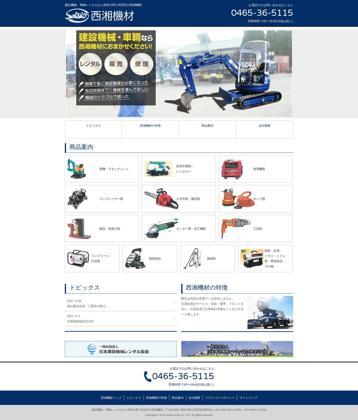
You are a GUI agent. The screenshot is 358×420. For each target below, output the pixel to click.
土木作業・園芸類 (188, 199)
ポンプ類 (259, 199)
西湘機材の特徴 (150, 125)
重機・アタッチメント (114, 169)
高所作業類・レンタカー (185, 168)
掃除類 (211, 258)
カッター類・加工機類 (191, 228)
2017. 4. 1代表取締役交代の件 (80, 318)
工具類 (257, 228)
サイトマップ (248, 397)
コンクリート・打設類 (101, 258)
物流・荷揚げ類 (109, 228)
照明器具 (155, 258)
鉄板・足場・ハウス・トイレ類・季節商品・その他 (275, 258)
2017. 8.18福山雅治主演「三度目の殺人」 (88, 303)
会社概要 (265, 125)
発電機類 (259, 169)
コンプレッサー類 (111, 199)
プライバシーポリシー (220, 397)
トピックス (93, 125)
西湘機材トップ (111, 397)
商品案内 (207, 125)
